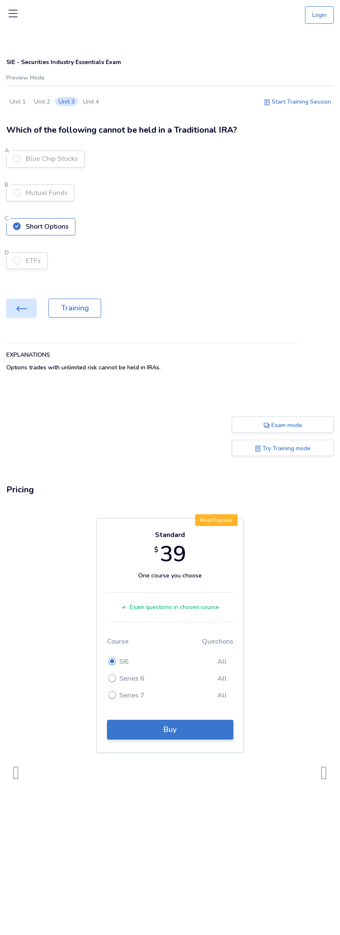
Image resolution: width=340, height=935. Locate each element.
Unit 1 (18, 102)
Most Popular (216, 520)
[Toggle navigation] (13, 15)
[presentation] (16, 773)
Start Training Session (297, 102)
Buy (170, 729)
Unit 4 (91, 102)
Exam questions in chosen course (170, 607)
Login (319, 15)
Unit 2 (42, 102)
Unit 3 (67, 102)
